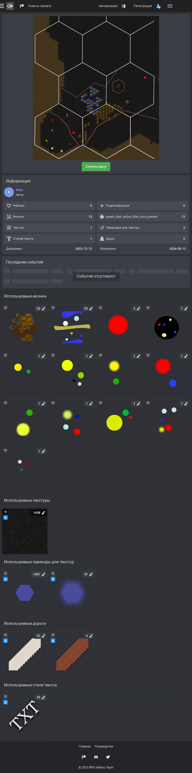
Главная (85, 746)
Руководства (104, 746)
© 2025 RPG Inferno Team (96, 767)
